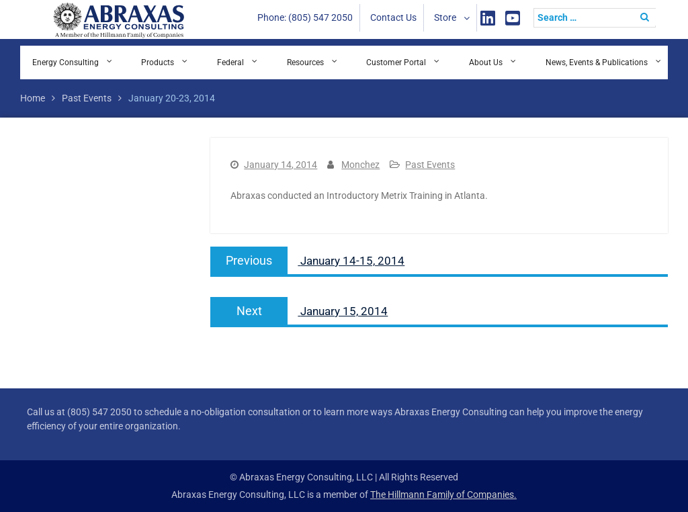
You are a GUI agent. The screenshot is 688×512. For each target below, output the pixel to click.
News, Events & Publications (597, 62)
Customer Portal (396, 62)
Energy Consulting (65, 62)
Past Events (430, 164)
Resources (305, 62)
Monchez (360, 164)
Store (445, 17)
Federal (230, 62)
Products (157, 62)
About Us (486, 62)
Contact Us (393, 17)
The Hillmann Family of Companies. (443, 494)
